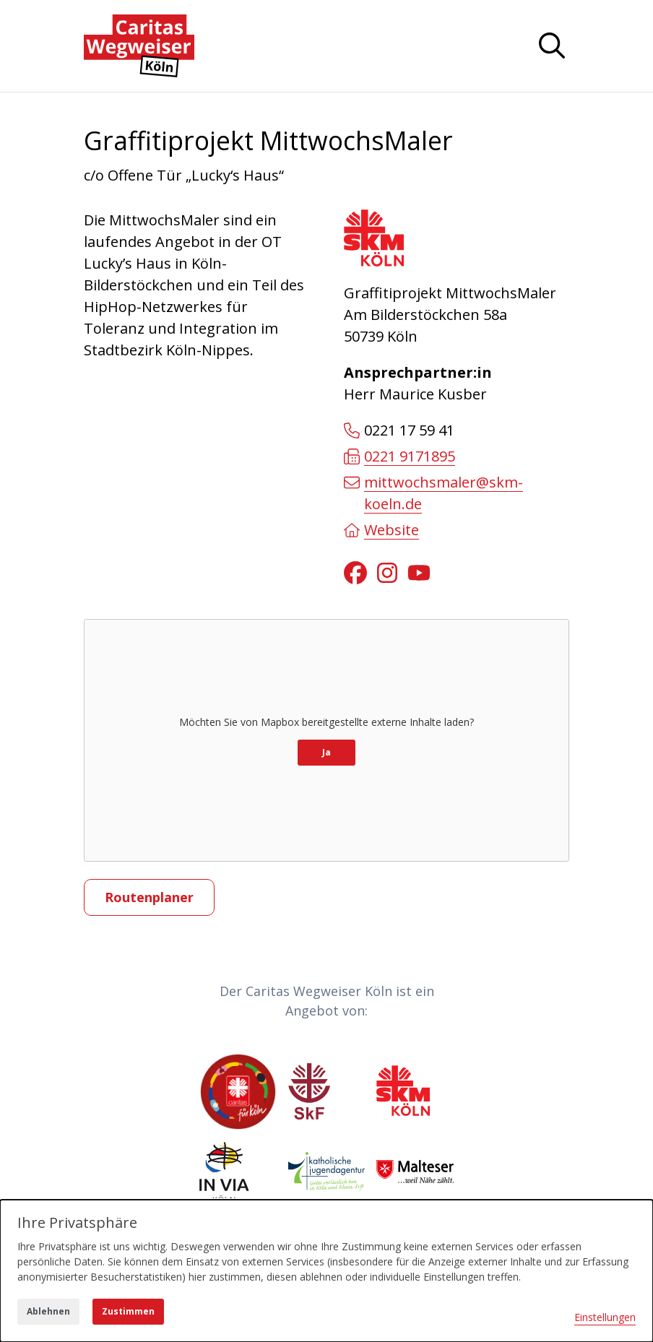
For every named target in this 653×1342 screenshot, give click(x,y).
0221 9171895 (399, 456)
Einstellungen (605, 1317)
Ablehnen (48, 1311)
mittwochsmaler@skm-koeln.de (433, 493)
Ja (326, 752)
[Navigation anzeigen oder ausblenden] (552, 45)
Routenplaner (149, 897)
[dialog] (326, 1271)
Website (381, 530)
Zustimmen (128, 1311)
